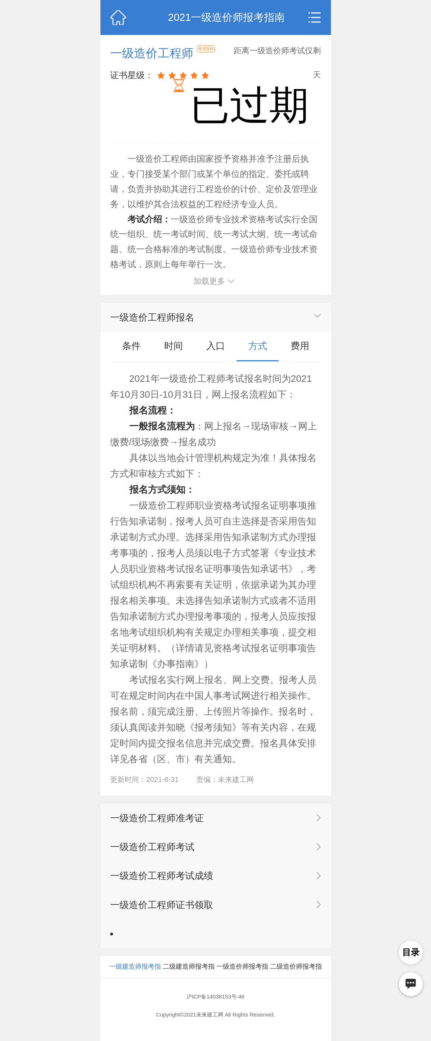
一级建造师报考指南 (135, 977)
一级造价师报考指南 (242, 977)
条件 (131, 345)
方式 (257, 345)
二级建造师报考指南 (189, 977)
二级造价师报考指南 (296, 977)
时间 (173, 345)
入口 (215, 345)
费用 (300, 345)
